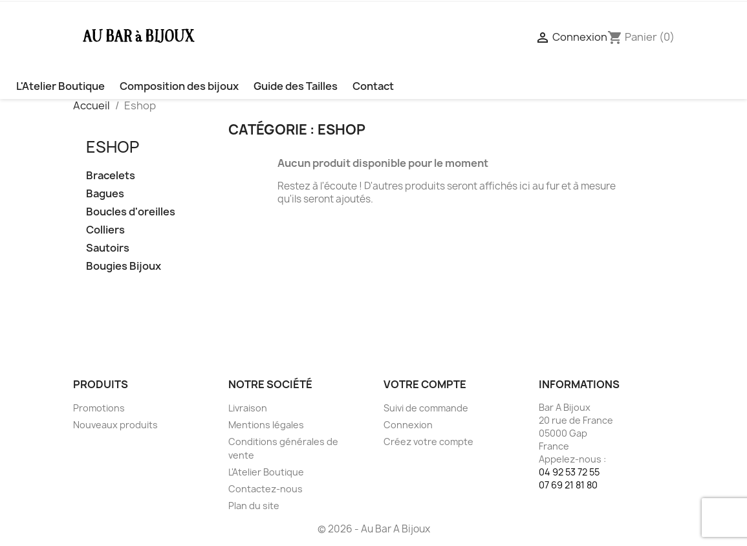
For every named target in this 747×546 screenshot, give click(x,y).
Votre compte (425, 384)
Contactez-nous (265, 489)
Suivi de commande (426, 408)
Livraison (247, 408)
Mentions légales (266, 425)
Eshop (112, 147)
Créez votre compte (428, 441)
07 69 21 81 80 (568, 485)
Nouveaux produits (115, 425)
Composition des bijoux (179, 86)
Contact (373, 86)
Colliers (105, 230)
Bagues (105, 194)
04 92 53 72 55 (569, 472)
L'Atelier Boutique (60, 86)
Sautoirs (107, 248)
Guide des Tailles (296, 86)
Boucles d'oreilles (130, 212)
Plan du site (253, 505)
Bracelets (110, 175)
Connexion (408, 425)
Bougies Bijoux (123, 266)
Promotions (99, 408)
